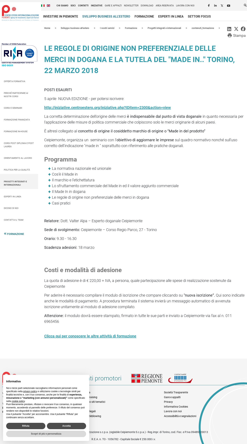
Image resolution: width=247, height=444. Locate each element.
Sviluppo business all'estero (106, 16)
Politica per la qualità (17, 169)
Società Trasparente (176, 392)
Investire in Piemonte (60, 16)
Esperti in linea (171, 16)
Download (147, 5)
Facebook (209, 5)
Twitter (222, 5)
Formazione (144, 16)
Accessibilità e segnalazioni (180, 415)
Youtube (229, 5)
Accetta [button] (66, 426)
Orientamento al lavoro (18, 158)
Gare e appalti (113, 5)
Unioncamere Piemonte (185, 379)
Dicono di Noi (11, 208)
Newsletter (131, 5)
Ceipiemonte (20, 12)
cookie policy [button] (18, 401)
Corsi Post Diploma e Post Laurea (19, 145)
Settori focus (199, 16)
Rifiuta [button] (25, 426)
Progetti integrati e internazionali (15, 183)
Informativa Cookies (176, 406)
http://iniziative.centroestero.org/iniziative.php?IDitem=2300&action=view (107, 107)
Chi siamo (62, 5)
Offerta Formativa (14, 81)
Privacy (168, 401)
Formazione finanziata (17, 119)
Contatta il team (13, 220)
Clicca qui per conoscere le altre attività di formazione (90, 336)
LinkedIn (216, 5)
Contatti (83, 5)
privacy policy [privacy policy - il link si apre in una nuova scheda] (30, 391)
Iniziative (96, 5)
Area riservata (165, 5)
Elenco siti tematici (94, 401)
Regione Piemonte (149, 379)
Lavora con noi (185, 5)
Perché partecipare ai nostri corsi (16, 95)
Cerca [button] (245, 6)
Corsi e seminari (13, 108)
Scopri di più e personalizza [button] (46, 433)
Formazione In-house (15, 131)
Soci (73, 5)
